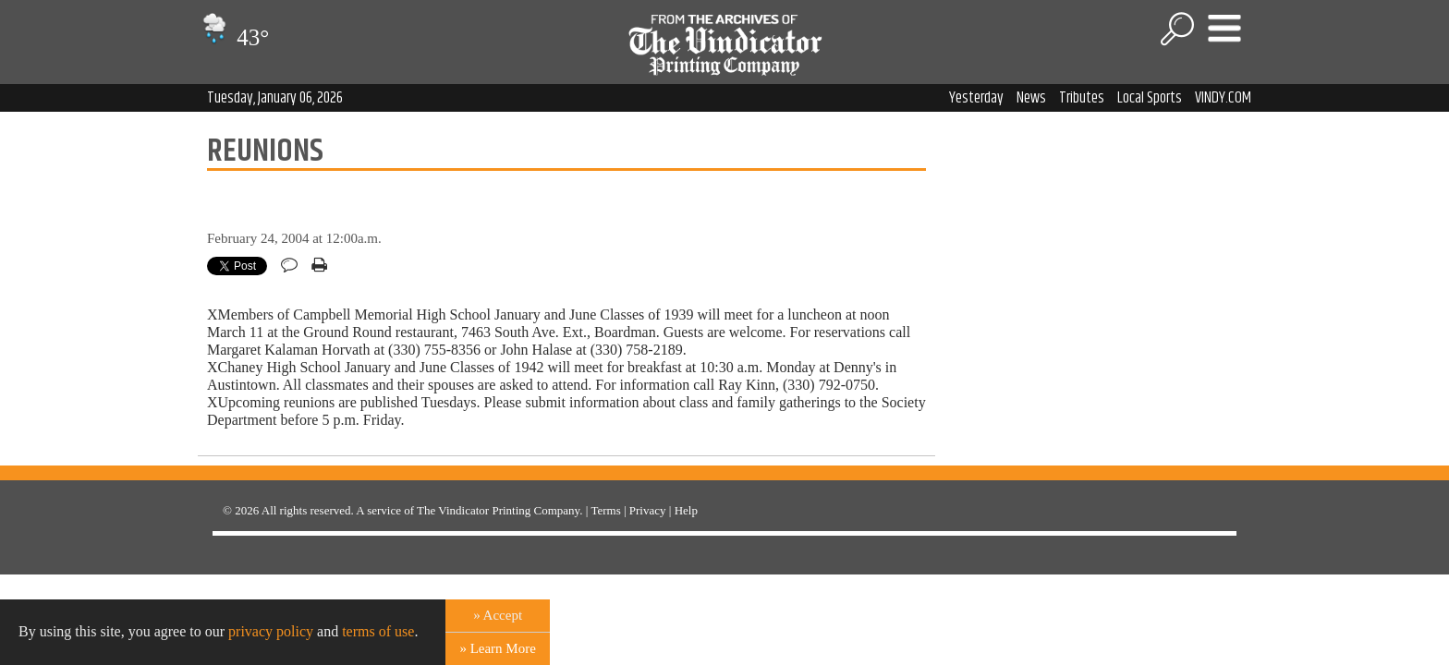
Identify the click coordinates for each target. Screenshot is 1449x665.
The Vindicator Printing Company (498, 510)
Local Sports (1149, 98)
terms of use (378, 631)
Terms (605, 510)
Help (686, 510)
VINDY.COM (1223, 98)
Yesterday (976, 98)
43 (233, 37)
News (1031, 98)
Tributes (1081, 98)
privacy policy (270, 631)
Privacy (647, 510)
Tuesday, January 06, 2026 (275, 98)
